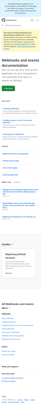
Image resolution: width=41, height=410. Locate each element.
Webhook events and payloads (13, 336)
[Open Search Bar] (32, 20)
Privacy (26, 400)
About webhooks (8, 318)
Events (4, 346)
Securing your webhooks (10, 332)
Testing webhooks (8, 329)
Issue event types (8, 355)
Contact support (9, 381)
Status (33, 400)
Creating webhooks (9, 322)
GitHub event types (9, 351)
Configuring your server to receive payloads (17, 325)
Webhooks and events (13, 25)
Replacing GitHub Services (11, 339)
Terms (20, 400)
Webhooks (6, 314)
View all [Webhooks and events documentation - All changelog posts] (17, 182)
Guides (7, 244)
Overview (8, 88)
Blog (22, 402)
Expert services (13, 402)
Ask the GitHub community (12, 378)
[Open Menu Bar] (37, 20)
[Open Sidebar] (2, 25)
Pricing (4, 402)
